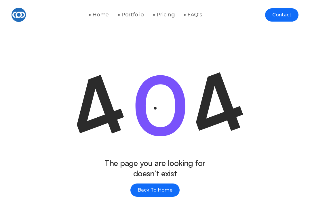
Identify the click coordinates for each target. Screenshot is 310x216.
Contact (281, 15)
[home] (19, 15)
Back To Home (155, 190)
